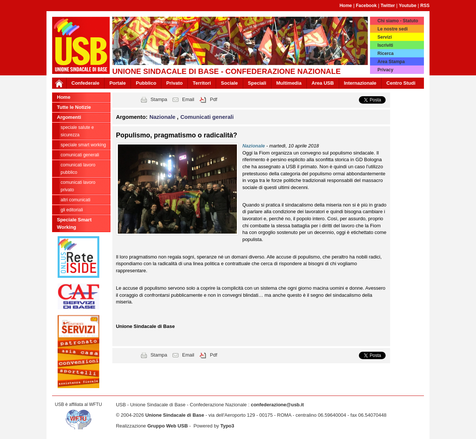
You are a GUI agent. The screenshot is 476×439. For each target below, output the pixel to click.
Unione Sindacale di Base (174, 415)
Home (346, 5)
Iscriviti (385, 45)
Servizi (384, 37)
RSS (425, 5)
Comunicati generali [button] (207, 117)
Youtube (407, 5)
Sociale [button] (229, 83)
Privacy (385, 69)
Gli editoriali (72, 209)
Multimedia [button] (289, 83)
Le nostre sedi (392, 29)
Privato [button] (174, 83)
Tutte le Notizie (74, 107)
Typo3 (227, 426)
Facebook (366, 5)
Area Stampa (391, 61)
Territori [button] (202, 83)
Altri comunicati (75, 199)
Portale (117, 83)
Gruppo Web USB (167, 426)
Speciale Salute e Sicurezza (77, 131)
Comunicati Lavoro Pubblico (78, 168)
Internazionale (360, 83)
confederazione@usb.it (277, 404)
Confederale (85, 83)
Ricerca (385, 53)
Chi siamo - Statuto (397, 20)
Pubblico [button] (146, 83)
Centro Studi (400, 83)
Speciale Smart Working (83, 144)
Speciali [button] (257, 83)
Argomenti (69, 117)
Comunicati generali (80, 154)
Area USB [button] (323, 83)
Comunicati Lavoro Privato (78, 186)
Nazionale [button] (163, 117)
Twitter (388, 5)
